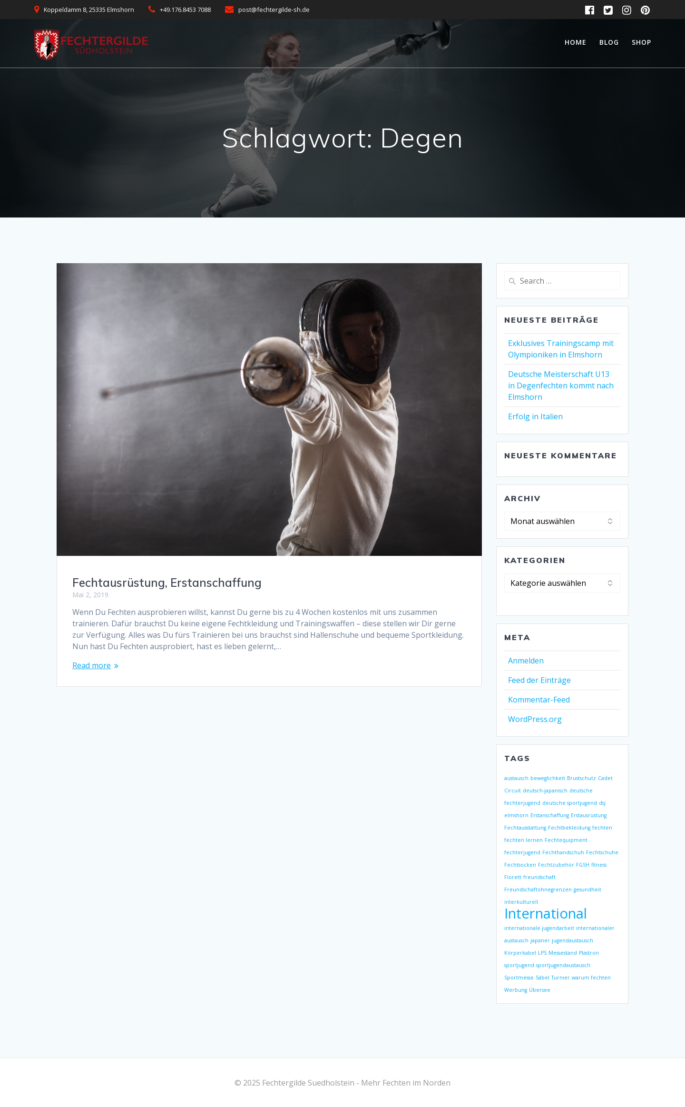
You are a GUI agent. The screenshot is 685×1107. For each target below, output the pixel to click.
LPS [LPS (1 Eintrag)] (542, 952)
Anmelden (526, 660)
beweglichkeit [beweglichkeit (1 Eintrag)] (547, 778)
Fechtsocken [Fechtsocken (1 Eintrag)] (520, 864)
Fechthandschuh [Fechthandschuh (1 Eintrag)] (563, 852)
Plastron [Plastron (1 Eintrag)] (589, 952)
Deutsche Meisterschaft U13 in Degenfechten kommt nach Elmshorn (561, 385)
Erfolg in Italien (535, 416)
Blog (609, 42)
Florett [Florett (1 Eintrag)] (512, 877)
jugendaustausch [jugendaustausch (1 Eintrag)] (572, 940)
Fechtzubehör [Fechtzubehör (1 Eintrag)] (556, 864)
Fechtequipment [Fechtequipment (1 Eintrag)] (566, 840)
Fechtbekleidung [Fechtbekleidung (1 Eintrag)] (569, 827)
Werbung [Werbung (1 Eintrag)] (515, 990)
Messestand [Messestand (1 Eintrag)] (562, 952)
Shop (641, 42)
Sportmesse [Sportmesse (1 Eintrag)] (519, 977)
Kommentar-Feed (539, 699)
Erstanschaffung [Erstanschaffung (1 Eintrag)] (549, 815)
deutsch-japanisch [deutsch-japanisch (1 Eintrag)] (545, 790)
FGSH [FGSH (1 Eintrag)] (582, 864)
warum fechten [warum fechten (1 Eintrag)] (591, 977)
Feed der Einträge (539, 680)
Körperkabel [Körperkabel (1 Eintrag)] (520, 952)
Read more (91, 665)
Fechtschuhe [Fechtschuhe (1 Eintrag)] (602, 852)
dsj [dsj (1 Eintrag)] (602, 803)
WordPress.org (535, 719)
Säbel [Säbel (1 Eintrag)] (542, 977)
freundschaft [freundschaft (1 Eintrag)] (539, 877)
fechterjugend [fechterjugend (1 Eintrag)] (522, 852)
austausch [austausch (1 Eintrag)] (516, 778)
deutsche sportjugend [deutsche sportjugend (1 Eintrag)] (569, 803)
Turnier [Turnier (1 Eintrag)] (560, 977)
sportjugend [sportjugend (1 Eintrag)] (519, 965)
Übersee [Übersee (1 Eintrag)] (539, 990)
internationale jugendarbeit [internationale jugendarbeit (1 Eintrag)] (539, 928)
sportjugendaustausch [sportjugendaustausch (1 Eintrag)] (563, 965)
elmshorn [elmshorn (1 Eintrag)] (516, 815)
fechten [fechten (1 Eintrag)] (602, 827)
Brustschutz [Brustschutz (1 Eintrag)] (581, 778)
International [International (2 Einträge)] (545, 913)
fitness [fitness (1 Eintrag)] (599, 864)
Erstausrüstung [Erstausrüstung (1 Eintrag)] (589, 815)
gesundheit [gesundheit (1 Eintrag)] (587, 889)
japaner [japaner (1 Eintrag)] (540, 940)
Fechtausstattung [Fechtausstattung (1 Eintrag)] (525, 827)
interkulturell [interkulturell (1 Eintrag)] (521, 902)
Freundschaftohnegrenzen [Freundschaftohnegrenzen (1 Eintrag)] (538, 889)
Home (576, 42)
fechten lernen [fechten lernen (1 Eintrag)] (523, 840)
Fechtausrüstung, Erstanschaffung (167, 582)
